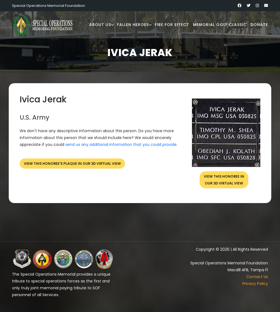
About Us (100, 24)
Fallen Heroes (133, 24)
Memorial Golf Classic (220, 24)
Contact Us (257, 276)
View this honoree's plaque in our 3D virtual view (72, 163)
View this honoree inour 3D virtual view (224, 180)
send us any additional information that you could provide (121, 144)
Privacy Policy (255, 283)
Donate (259, 24)
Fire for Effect (172, 24)
